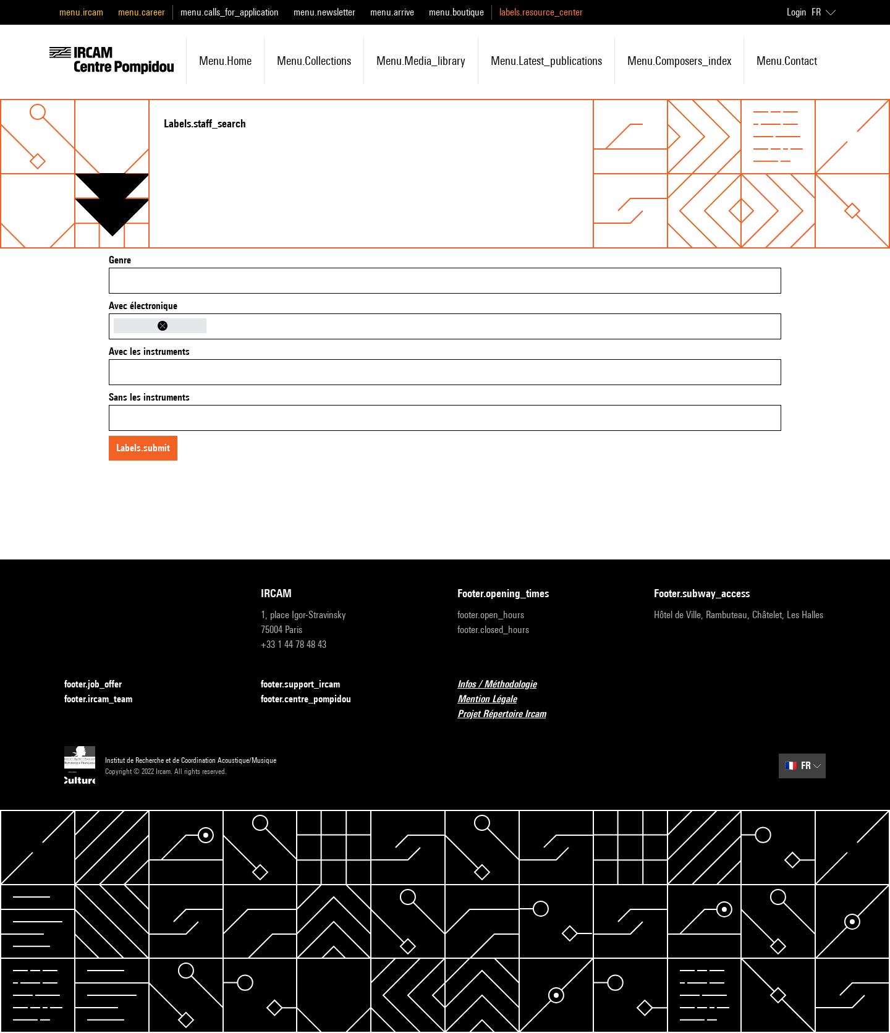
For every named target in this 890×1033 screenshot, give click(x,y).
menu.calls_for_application (229, 12)
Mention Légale (494, 699)
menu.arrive (392, 12)
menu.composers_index (679, 60)
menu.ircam (81, 12)
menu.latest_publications (546, 60)
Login (797, 12)
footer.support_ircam (308, 684)
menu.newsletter (324, 12)
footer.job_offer (100, 684)
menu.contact (786, 60)
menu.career (141, 12)
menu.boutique (456, 12)
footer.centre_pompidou (313, 699)
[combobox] (445, 281)
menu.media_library (420, 60)
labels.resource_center (541, 12)
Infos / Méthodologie (504, 684)
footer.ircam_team (105, 699)
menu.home (225, 60)
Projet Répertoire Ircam (509, 714)
